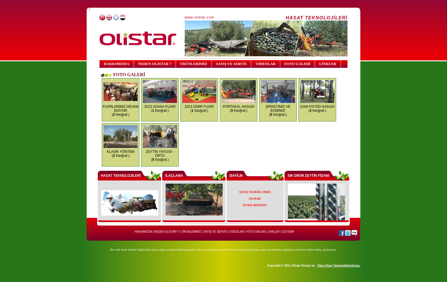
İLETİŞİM (288, 231)
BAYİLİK (236, 176)
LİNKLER (327, 64)
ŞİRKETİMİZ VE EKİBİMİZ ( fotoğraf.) (278, 111)
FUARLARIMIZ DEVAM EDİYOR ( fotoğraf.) (120, 111)
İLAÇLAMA (174, 176)
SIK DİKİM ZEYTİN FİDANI (309, 176)
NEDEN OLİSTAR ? (154, 64)
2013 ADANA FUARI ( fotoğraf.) (159, 109)
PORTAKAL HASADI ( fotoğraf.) (238, 109)
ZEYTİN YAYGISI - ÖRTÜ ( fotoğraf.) (160, 156)
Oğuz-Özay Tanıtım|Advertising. (339, 265)
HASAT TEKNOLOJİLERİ (121, 176)
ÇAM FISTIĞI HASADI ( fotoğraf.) (317, 109)
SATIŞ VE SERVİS (231, 64)
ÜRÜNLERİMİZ (193, 64)
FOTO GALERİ (297, 64)
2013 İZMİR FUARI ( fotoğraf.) (199, 109)
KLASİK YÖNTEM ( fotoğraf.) (120, 154)
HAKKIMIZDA (116, 64)
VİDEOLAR (265, 64)
